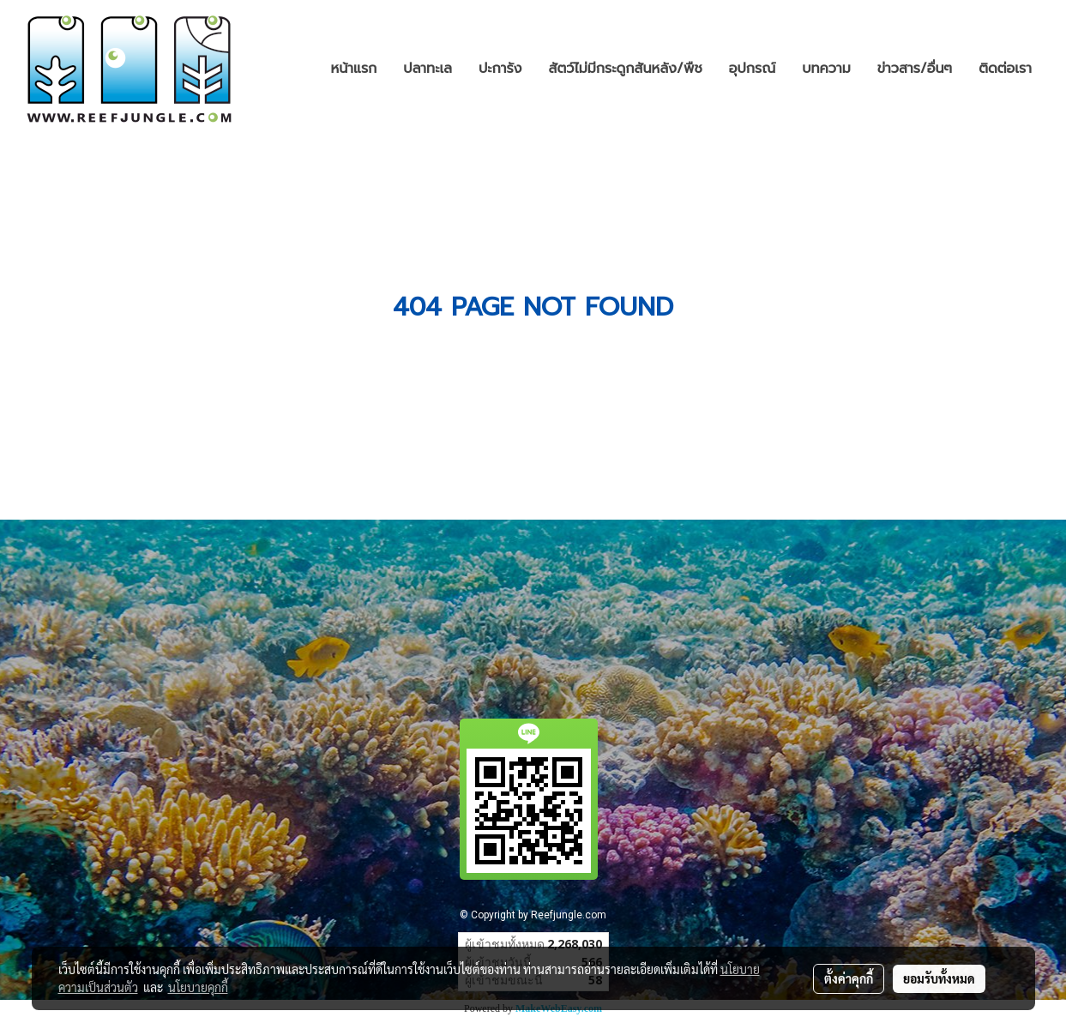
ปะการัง (500, 68)
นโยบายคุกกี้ (198, 987)
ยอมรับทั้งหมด (939, 978)
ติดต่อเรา (1005, 68)
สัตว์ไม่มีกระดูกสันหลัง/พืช (625, 68)
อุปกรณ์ (752, 68)
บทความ (826, 68)
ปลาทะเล (427, 68)
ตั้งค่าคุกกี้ (848, 978)
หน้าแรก (354, 68)
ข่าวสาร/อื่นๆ (914, 68)
